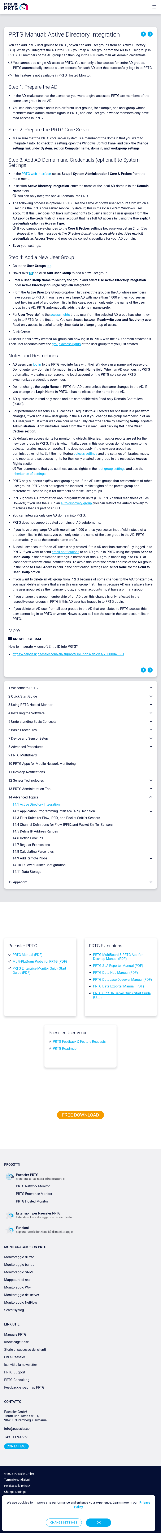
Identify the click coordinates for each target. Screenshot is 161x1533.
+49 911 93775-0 (16, 1437)
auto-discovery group (76, 503)
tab (49, 266)
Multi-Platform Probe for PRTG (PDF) (40, 961)
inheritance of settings (29, 474)
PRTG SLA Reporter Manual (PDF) (118, 966)
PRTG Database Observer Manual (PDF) (122, 979)
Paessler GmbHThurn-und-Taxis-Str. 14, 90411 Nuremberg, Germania (25, 1416)
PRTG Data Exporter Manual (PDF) (118, 986)
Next (150, 34)
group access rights (66, 344)
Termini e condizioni (17, 1479)
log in (37, 364)
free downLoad (80, 1115)
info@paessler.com (18, 1429)
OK (99, 1522)
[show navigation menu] (154, 7)
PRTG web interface (36, 174)
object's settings (85, 454)
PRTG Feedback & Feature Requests (79, 1042)
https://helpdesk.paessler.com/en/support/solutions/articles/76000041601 (68, 654)
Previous (143, 34)
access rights (60, 315)
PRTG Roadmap (65, 1049)
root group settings (111, 469)
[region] (78, 1513)
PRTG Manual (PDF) (28, 955)
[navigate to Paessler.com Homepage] (16, 7)
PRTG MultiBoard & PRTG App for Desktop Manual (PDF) (118, 957)
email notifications (65, 552)
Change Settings (15, 1491)
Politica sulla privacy (17, 1485)
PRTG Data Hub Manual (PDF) (115, 973)
